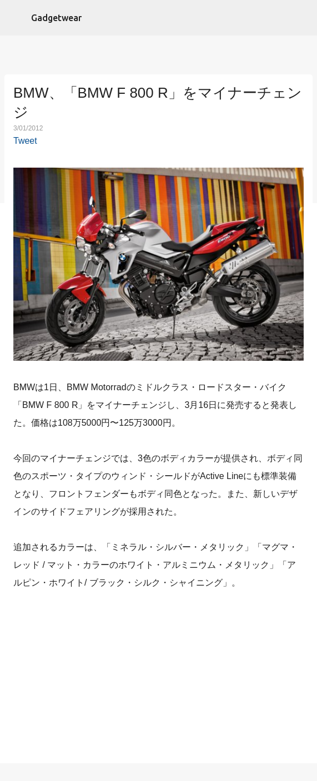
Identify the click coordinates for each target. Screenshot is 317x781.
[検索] (301, 17)
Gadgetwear (56, 18)
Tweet (25, 140)
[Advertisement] (159, 678)
